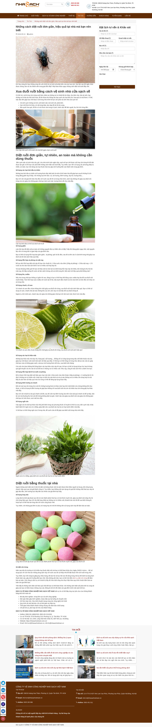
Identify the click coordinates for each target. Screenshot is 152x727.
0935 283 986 (75, 3)
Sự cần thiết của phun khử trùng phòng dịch (113, 668)
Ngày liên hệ (103, 67)
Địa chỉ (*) (102, 45)
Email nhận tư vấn (125, 38)
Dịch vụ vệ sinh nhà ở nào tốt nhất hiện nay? (113, 653)
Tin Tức (81, 16)
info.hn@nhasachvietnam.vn (92, 698)
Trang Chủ (22, 16)
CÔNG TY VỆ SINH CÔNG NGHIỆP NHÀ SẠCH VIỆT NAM (44, 725)
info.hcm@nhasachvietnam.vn (32, 698)
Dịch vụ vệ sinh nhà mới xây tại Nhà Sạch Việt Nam (54, 668)
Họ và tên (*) (103, 31)
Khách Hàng (104, 16)
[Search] (54, 4)
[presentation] (115, 79)
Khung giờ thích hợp (126, 67)
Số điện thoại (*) (105, 38)
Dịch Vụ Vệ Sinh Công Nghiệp (53, 16)
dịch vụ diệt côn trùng (80, 578)
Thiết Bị (72, 16)
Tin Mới (76, 630)
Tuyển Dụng (117, 16)
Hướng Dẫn (91, 16)
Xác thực (102, 74)
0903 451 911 (75, 5)
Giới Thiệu (35, 16)
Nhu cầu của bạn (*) (106, 53)
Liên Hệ (127, 16)
